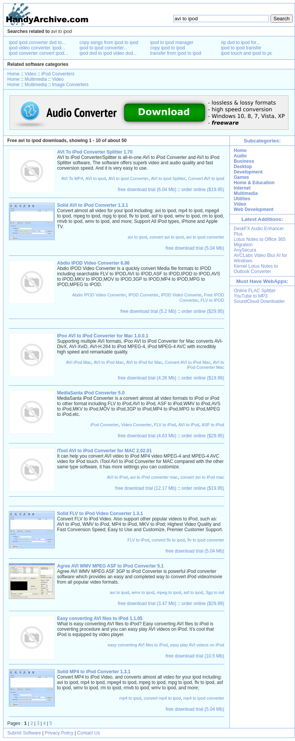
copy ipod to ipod (167, 48)
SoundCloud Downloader (259, 301)
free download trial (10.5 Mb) (195, 656)
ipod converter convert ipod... (38, 53)
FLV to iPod (165, 424)
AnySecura (245, 250)
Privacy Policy (59, 733)
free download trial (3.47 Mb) (147, 603)
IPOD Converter (143, 295)
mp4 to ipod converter (204, 698)
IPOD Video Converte (181, 295)
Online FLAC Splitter (254, 290)
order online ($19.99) (203, 378)
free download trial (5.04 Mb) (195, 248)
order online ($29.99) (203, 603)
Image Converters (70, 84)
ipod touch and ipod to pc (246, 53)
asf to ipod (193, 592)
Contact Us (88, 733)
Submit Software (24, 733)
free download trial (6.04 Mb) (147, 189)
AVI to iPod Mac (109, 362)
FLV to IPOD (212, 300)
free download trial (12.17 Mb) (145, 488)
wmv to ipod (143, 592)
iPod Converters (57, 74)
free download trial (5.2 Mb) (148, 311)
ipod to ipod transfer (241, 48)
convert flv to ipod (168, 540)
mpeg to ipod (169, 592)
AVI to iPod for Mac (144, 362)
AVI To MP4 (72, 178)
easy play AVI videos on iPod (197, 645)
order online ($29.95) (203, 311)
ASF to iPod (213, 424)
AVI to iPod (188, 424)
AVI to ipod (95, 178)
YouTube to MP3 (251, 296)
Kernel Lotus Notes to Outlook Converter (256, 268)
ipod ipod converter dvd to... (37, 42)
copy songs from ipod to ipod (109, 42)
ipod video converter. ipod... (37, 48)
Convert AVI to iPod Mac (187, 362)
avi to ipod (137, 237)
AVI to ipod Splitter (168, 178)
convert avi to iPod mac (202, 477)
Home (13, 74)
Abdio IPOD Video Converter (99, 295)
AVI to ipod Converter (128, 178)
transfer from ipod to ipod (175, 53)
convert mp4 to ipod (162, 698)
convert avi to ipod (166, 237)
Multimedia (36, 79)
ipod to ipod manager (171, 42)
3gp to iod (215, 592)
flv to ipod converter (205, 540)
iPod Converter (104, 424)
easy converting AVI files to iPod (137, 645)
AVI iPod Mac (78, 362)
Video (30, 74)
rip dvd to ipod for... (240, 42)
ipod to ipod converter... (104, 48)
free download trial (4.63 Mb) (147, 435)
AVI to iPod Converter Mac (205, 365)
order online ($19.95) (203, 189)
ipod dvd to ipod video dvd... (108, 53)
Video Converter (136, 424)
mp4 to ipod (130, 698)
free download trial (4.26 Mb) (147, 378)
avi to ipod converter (205, 237)
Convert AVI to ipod (206, 178)
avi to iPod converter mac (154, 477)
